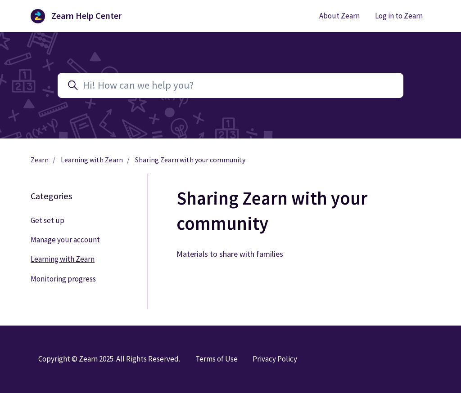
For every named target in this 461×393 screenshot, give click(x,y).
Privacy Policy (275, 359)
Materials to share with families (229, 254)
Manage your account (65, 240)
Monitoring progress (63, 279)
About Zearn (339, 16)
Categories (51, 196)
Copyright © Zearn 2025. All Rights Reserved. (109, 359)
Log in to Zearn (399, 16)
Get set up (47, 220)
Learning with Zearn (92, 160)
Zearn (40, 160)
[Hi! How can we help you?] (230, 85)
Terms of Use (216, 359)
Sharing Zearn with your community (190, 160)
